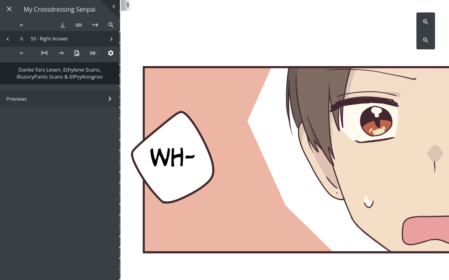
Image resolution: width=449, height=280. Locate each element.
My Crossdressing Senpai (60, 9)
